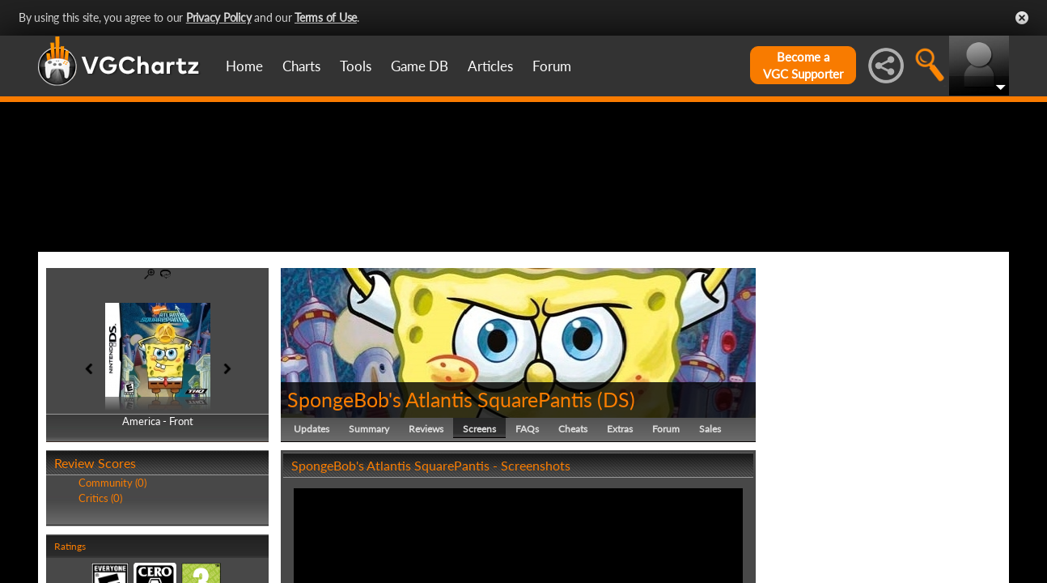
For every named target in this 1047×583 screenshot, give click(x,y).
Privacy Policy (219, 17)
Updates (311, 506)
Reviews (426, 506)
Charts (301, 65)
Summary (369, 506)
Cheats (572, 506)
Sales (710, 506)
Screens (479, 506)
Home (244, 65)
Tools (355, 65)
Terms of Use (326, 17)
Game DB (419, 65)
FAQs (527, 506)
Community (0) (112, 560)
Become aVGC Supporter (803, 65)
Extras (620, 506)
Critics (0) (100, 574)
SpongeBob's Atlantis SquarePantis (439, 476)
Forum (551, 65)
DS (616, 476)
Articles (490, 65)
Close (1021, 17)
